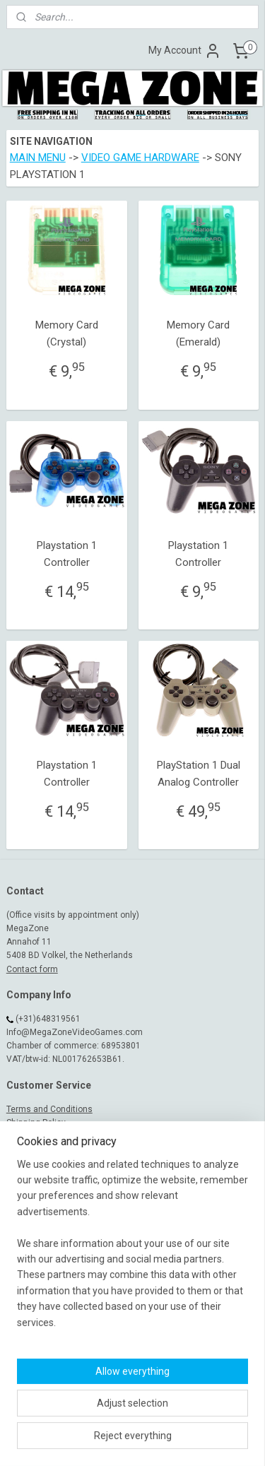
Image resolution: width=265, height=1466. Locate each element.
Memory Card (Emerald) (198, 334)
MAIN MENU (38, 158)
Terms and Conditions (49, 1109)
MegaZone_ (38, 1240)
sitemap (127, 1416)
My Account (184, 50)
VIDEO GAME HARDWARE (140, 158)
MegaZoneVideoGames (62, 1226)
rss (154, 1416)
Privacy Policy (33, 1163)
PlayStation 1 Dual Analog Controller (198, 773)
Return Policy (32, 1149)
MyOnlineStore (155, 1440)
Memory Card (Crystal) (66, 334)
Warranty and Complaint (53, 1136)
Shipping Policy (36, 1123)
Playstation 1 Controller (67, 554)
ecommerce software (207, 1416)
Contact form (32, 969)
